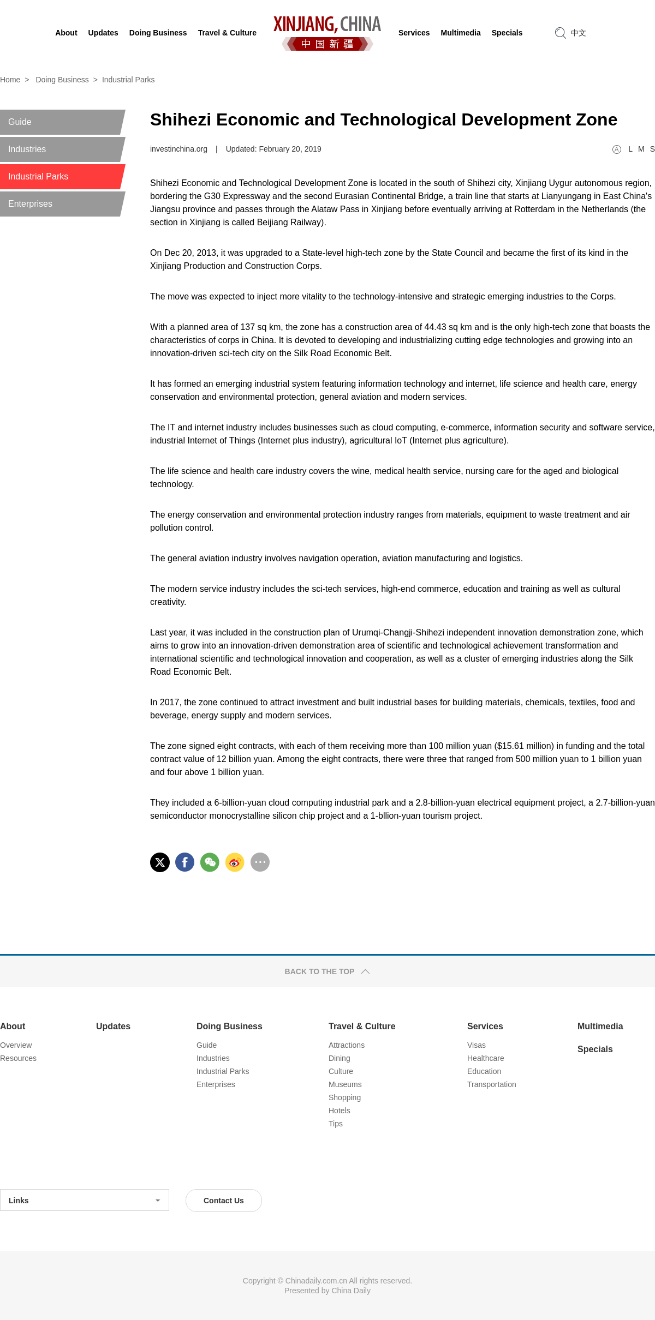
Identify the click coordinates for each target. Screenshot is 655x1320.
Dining (339, 1058)
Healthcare (485, 1058)
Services (485, 1026)
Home (10, 79)
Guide (206, 1045)
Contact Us (224, 1200)
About (12, 1026)
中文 (578, 32)
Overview (16, 1045)
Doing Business (61, 79)
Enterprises (215, 1084)
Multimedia (600, 1026)
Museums (345, 1084)
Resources (18, 1058)
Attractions (347, 1045)
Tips (336, 1123)
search (560, 32)
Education (484, 1071)
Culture (341, 1071)
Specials (595, 1049)
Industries (213, 1058)
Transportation (491, 1084)
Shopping (345, 1097)
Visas (476, 1045)
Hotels (339, 1110)
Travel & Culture (362, 1026)
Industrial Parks (128, 79)
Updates (113, 1026)
